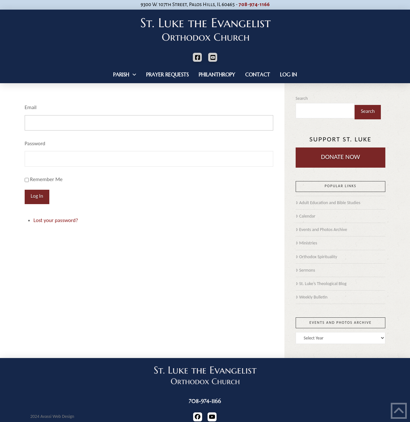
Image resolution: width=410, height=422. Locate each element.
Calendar (306, 216)
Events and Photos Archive (321, 229)
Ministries (306, 243)
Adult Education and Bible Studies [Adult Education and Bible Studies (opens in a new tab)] (328, 202)
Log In (37, 196)
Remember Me (46, 179)
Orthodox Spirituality (316, 256)
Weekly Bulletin (312, 297)
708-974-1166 (254, 4)
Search (302, 98)
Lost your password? (56, 220)
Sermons (305, 270)
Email (31, 107)
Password (35, 143)
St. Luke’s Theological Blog (321, 283)
